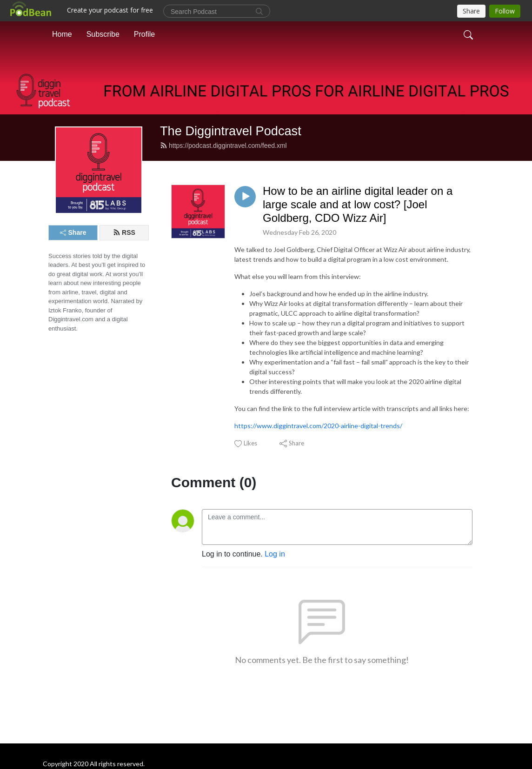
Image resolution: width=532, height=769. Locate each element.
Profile (144, 34)
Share (73, 232)
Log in (275, 554)
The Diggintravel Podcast (230, 131)
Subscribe (103, 34)
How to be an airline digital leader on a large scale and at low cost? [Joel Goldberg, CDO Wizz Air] (357, 204)
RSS (124, 232)
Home (62, 34)
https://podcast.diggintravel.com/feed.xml (223, 145)
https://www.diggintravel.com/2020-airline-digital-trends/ (318, 426)
